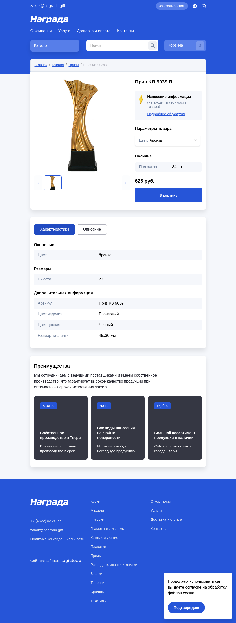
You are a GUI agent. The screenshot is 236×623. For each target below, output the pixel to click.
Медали (97, 510)
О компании (41, 31)
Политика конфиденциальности (57, 539)
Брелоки (98, 592)
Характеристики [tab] (54, 229)
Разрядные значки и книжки (114, 564)
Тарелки (97, 583)
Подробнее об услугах (166, 114)
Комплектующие (104, 537)
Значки (96, 573)
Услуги (64, 31)
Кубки (95, 501)
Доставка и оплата (94, 31)
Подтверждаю (186, 607)
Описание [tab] (92, 229)
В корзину (168, 195)
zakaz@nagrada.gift (47, 6)
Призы (73, 65)
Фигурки (97, 519)
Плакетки (98, 546)
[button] (38, 182)
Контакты (125, 31)
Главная (41, 65)
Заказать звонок (172, 6)
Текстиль (98, 601)
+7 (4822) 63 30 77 (45, 521)
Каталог (58, 65)
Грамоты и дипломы (108, 528)
